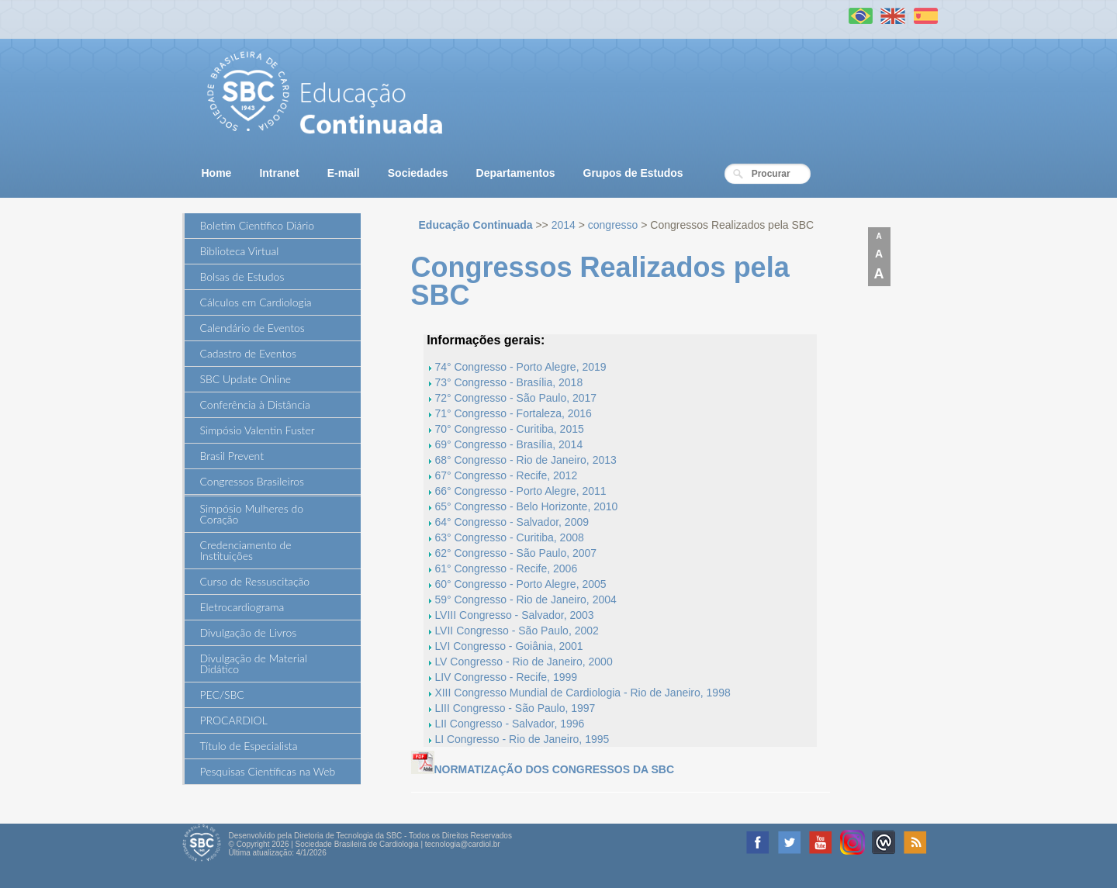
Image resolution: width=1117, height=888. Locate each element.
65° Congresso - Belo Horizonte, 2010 (525, 506)
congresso (613, 225)
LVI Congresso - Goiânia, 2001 (508, 646)
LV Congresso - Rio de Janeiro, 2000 (523, 661)
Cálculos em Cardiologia (256, 302)
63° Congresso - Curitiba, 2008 (508, 537)
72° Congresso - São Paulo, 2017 (515, 398)
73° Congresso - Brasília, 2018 (508, 382)
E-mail (343, 173)
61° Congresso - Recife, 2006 (505, 568)
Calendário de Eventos (252, 327)
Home (217, 173)
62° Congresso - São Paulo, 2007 (515, 553)
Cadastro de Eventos (248, 353)
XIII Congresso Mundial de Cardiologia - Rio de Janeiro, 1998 (582, 692)
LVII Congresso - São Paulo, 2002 (516, 630)
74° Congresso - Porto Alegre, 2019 (520, 367)
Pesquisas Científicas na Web (268, 771)
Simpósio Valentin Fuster (257, 430)
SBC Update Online (245, 378)
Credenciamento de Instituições (246, 550)
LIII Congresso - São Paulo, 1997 (514, 708)
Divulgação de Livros (248, 632)
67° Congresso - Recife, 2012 (505, 475)
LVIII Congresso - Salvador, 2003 (513, 615)
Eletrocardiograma (242, 606)
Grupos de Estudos (633, 173)
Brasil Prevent (232, 455)
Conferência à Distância (255, 404)
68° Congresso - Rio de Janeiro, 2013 (525, 460)
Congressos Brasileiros (252, 481)
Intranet (279, 173)
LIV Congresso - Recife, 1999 (505, 677)
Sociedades (418, 173)
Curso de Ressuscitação (255, 581)
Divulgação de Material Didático (253, 663)
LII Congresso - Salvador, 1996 (509, 723)
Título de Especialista (249, 745)
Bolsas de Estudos (242, 276)
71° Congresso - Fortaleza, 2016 (513, 413)
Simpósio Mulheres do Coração (252, 514)
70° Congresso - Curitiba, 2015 (508, 429)
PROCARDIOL (234, 720)
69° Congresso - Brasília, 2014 (508, 444)
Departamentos (515, 173)
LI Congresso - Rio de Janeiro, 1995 (521, 739)
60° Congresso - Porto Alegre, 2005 (520, 584)
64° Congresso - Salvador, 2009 (511, 522)
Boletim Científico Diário (257, 225)
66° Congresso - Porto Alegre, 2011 (520, 491)
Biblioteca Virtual (239, 250)
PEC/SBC (222, 694)
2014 (564, 225)
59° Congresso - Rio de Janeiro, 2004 (525, 599)
